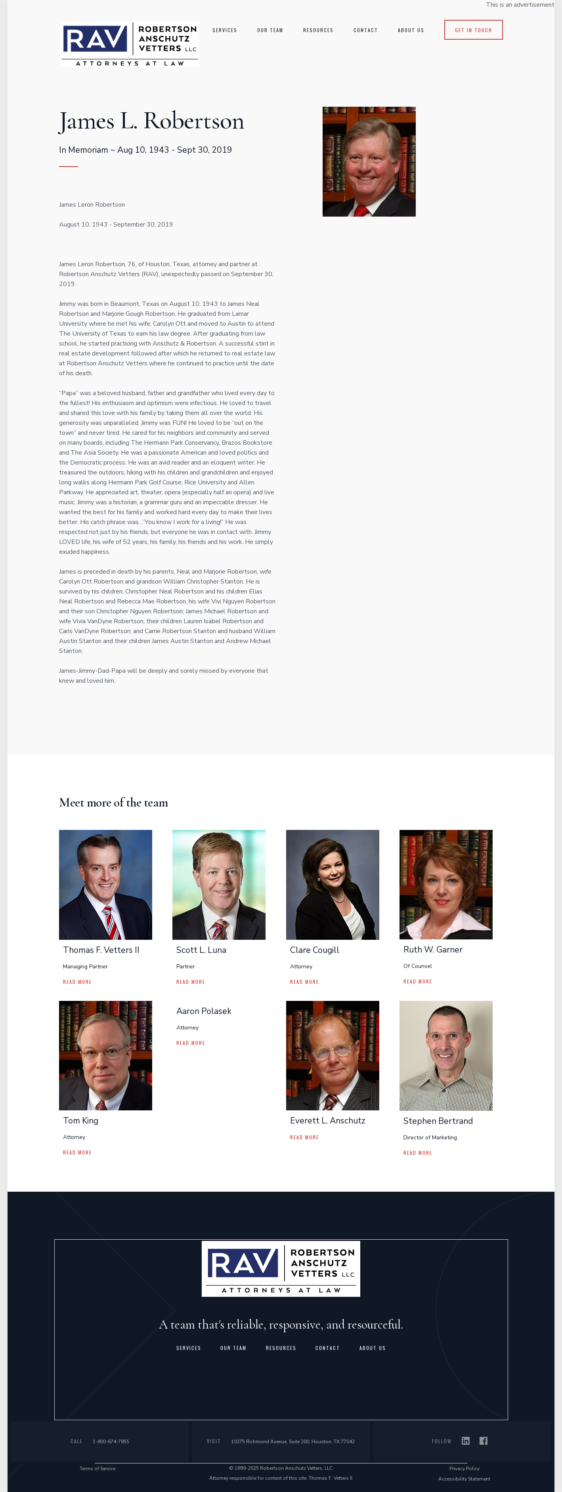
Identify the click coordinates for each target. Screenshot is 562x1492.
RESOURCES (318, 30)
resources (281, 1347)
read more (77, 981)
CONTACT (366, 30)
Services (188, 1347)
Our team (233, 1347)
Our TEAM (270, 30)
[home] (130, 43)
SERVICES (224, 30)
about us (372, 1347)
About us (411, 30)
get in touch (473, 30)
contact (327, 1347)
